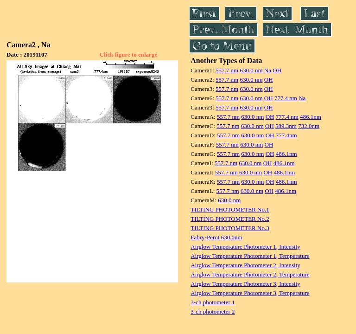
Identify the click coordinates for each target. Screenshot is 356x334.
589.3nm (286, 125)
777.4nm (286, 135)
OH (277, 70)
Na (267, 70)
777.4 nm (285, 98)
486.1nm (310, 116)
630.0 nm (251, 70)
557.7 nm (227, 70)
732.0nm (308, 125)
